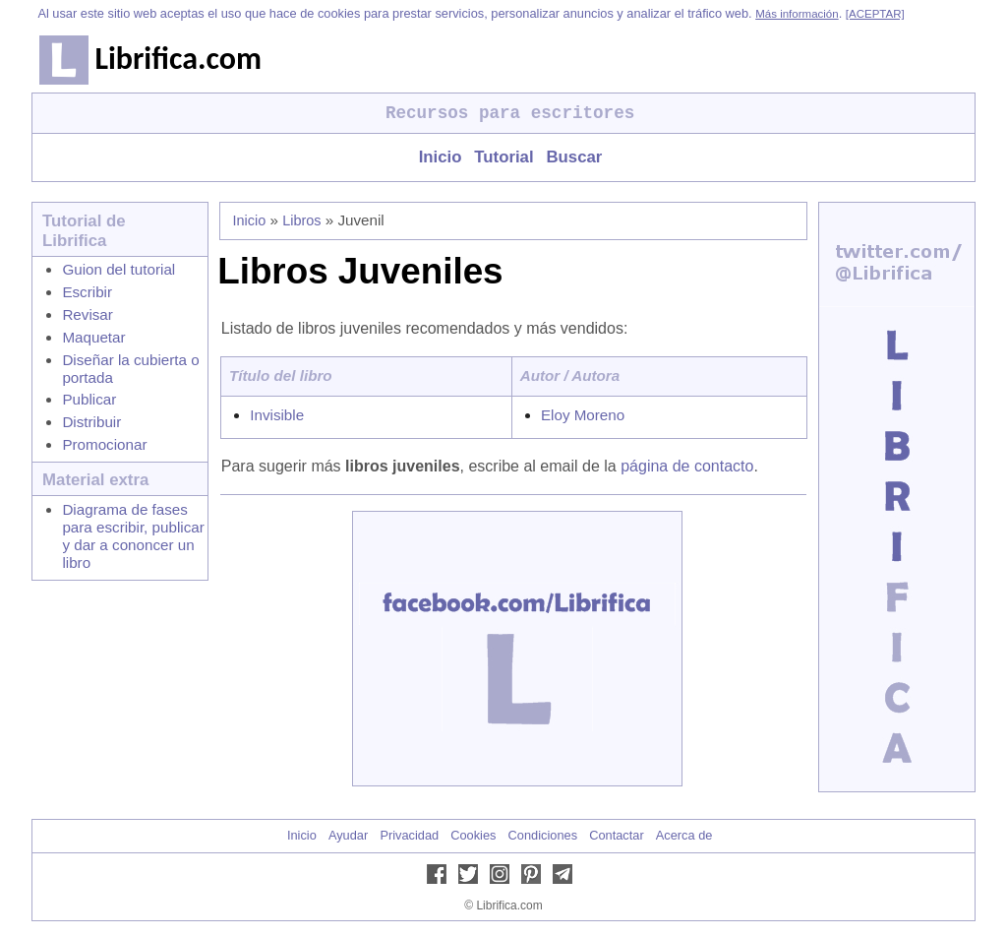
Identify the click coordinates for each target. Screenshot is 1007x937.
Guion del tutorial (118, 269)
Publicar (89, 399)
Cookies (473, 835)
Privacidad (409, 835)
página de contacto (687, 466)
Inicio (440, 157)
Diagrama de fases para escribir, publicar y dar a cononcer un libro (133, 536)
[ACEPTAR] (875, 14)
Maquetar (93, 337)
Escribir (87, 291)
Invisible (277, 414)
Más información (796, 14)
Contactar (616, 835)
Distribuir (91, 421)
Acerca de (684, 835)
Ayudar (348, 835)
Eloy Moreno (582, 414)
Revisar (87, 314)
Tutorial (503, 157)
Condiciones (542, 835)
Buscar (574, 157)
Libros (301, 220)
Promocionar (104, 444)
